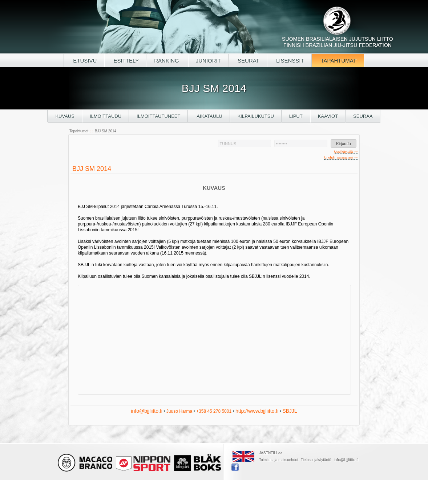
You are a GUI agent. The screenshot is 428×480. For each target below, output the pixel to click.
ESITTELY (125, 60)
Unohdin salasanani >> (341, 157)
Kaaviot (328, 116)
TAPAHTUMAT (337, 60)
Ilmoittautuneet (158, 116)
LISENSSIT (289, 60)
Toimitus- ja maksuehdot (278, 460)
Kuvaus (64, 116)
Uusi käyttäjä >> (346, 151)
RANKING (167, 60)
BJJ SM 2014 (105, 131)
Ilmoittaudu (105, 116)
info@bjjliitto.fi (146, 411)
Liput (296, 116)
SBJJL (289, 411)
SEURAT (247, 60)
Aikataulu (208, 116)
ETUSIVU (84, 60)
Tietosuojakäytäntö (316, 460)
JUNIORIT (208, 60)
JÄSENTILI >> (270, 453)
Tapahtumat (78, 131)
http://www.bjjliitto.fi (256, 411)
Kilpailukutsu (256, 116)
